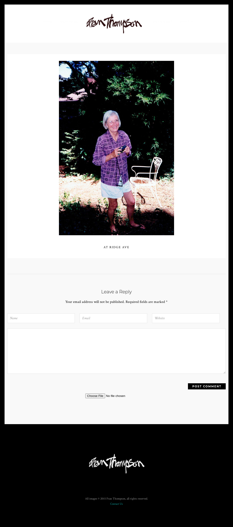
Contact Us (116, 504)
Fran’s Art (163, 21)
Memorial (69, 21)
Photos (187, 21)
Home (47, 21)
